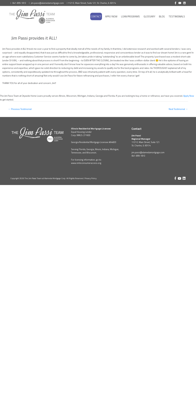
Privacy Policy (90, 178)
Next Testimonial (178, 109)
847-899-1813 (19, 3)
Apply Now (188, 95)
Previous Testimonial (20, 109)
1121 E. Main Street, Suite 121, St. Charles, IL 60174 (92, 3)
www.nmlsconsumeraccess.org (86, 163)
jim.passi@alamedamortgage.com (47, 3)
